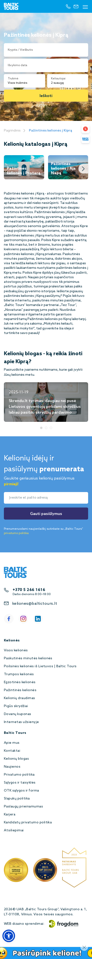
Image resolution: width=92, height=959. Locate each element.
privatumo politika (16, 533)
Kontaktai (12, 751)
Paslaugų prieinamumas (23, 807)
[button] (9, 936)
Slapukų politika (17, 799)
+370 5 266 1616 (29, 590)
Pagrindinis (12, 131)
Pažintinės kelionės (20, 690)
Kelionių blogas (16, 759)
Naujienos (12, 767)
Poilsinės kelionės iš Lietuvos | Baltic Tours (40, 666)
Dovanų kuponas (17, 714)
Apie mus (12, 743)
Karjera (9, 815)
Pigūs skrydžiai (16, 706)
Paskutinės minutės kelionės (28, 658)
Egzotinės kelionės (20, 682)
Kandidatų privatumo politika (28, 822)
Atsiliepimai (14, 830)
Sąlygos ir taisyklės (20, 783)
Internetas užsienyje (21, 722)
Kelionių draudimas (19, 698)
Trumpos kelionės (19, 674)
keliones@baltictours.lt (34, 603)
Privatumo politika (19, 775)
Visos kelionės (16, 650)
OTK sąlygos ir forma (21, 791)
